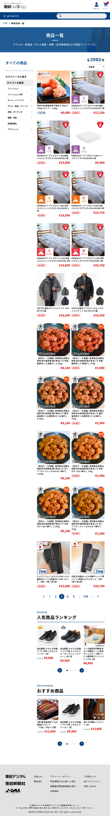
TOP (5, 23)
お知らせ (38, 776)
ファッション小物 (15, 94)
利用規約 (54, 791)
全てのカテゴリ (13, 16)
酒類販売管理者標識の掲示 (63, 786)
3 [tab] (72, 670)
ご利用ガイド (90, 776)
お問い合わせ (90, 786)
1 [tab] (67, 670)
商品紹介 (38, 781)
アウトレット (13, 129)
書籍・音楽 (12, 117)
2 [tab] (69, 670)
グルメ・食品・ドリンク (18, 106)
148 (85, 597)
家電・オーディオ (15, 111)
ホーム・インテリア (16, 100)
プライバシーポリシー (60, 776)
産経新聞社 (12, 123)
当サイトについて (92, 781)
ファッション (13, 88)
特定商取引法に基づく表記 (63, 781)
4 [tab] (74, 670)
